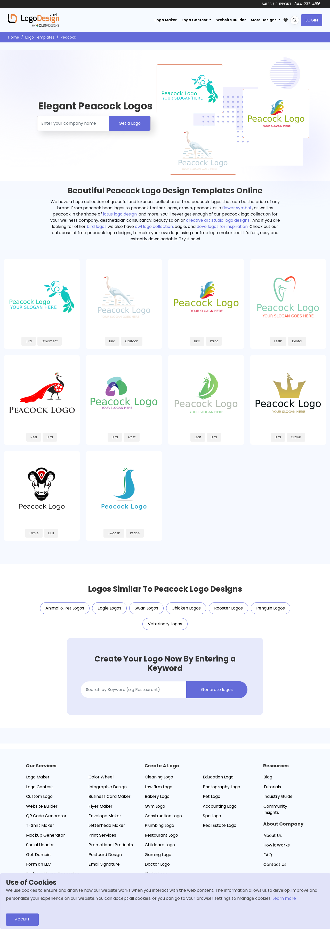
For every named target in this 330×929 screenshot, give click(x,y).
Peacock (68, 37)
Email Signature (104, 864)
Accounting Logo (220, 806)
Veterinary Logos (165, 624)
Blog (267, 777)
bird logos (97, 226)
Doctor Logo (157, 864)
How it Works (276, 845)
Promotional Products (110, 845)
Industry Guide (278, 796)
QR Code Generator (46, 816)
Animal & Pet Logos (64, 608)
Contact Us (274, 864)
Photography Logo (221, 787)
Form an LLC (38, 864)
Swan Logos (146, 608)
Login (311, 20)
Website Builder (231, 20)
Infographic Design (107, 787)
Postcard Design (105, 855)
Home (13, 37)
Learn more (284, 898)
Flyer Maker (100, 806)
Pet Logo (211, 796)
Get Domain (38, 855)
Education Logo (218, 777)
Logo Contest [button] (195, 20)
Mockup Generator (45, 835)
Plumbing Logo (159, 825)
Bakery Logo (157, 796)
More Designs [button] (264, 20)
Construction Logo (163, 816)
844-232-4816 (307, 3)
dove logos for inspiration (222, 226)
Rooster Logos (228, 608)
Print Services (102, 835)
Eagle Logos (109, 608)
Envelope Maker (104, 816)
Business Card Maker (109, 796)
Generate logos (217, 690)
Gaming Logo (158, 855)
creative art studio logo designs (217, 220)
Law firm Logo (158, 787)
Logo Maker (166, 20)
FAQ (267, 855)
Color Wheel (101, 777)
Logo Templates (39, 37)
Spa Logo (212, 816)
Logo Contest (39, 787)
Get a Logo (130, 123)
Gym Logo (155, 806)
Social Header (40, 845)
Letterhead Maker (106, 825)
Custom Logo (39, 796)
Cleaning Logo (159, 777)
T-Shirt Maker (40, 825)
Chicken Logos (186, 608)
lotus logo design (120, 214)
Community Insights (275, 809)
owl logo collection (154, 226)
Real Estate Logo (219, 825)
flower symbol (236, 208)
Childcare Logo (160, 845)
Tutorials (272, 787)
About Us (272, 835)
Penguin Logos (270, 608)
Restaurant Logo (161, 835)
